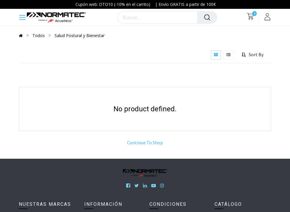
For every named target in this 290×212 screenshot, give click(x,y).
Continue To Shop (145, 142)
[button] (253, 54)
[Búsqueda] (207, 17)
